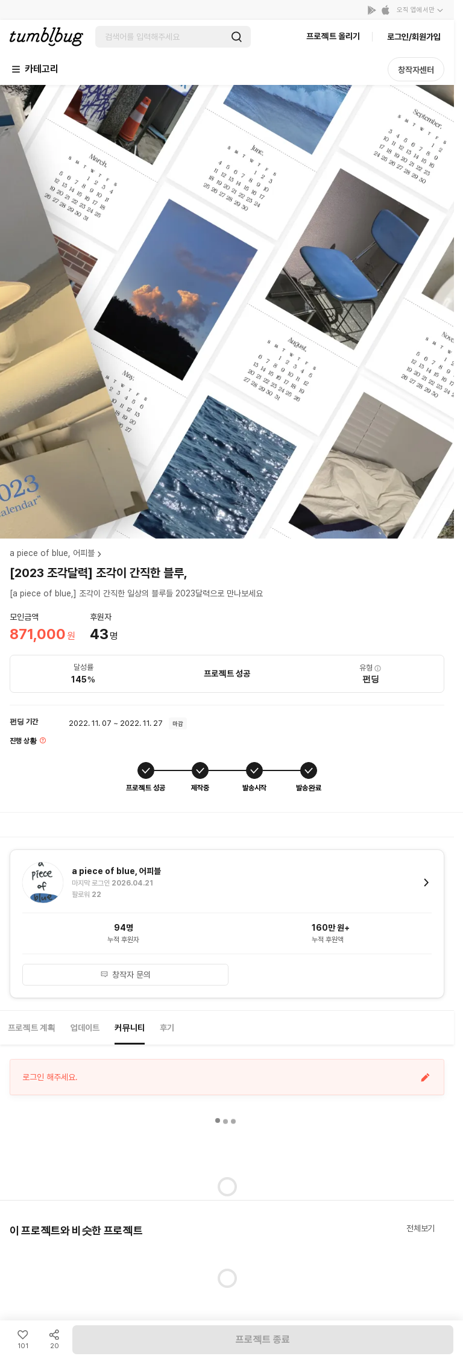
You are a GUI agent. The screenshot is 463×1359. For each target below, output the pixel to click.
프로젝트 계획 (31, 1028)
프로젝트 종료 (263, 1339)
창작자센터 (416, 70)
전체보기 (420, 1228)
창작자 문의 (125, 974)
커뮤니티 (130, 1028)
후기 (167, 1028)
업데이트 (85, 1028)
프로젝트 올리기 (333, 36)
